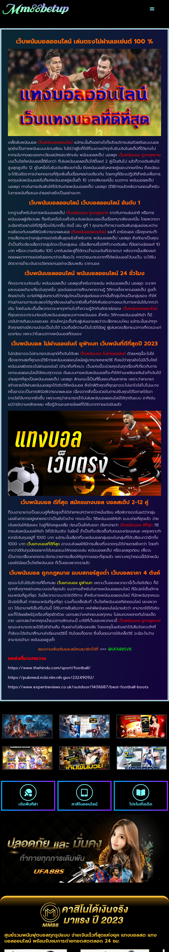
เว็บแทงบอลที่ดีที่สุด (43, 544)
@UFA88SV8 (119, 649)
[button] (152, 8)
